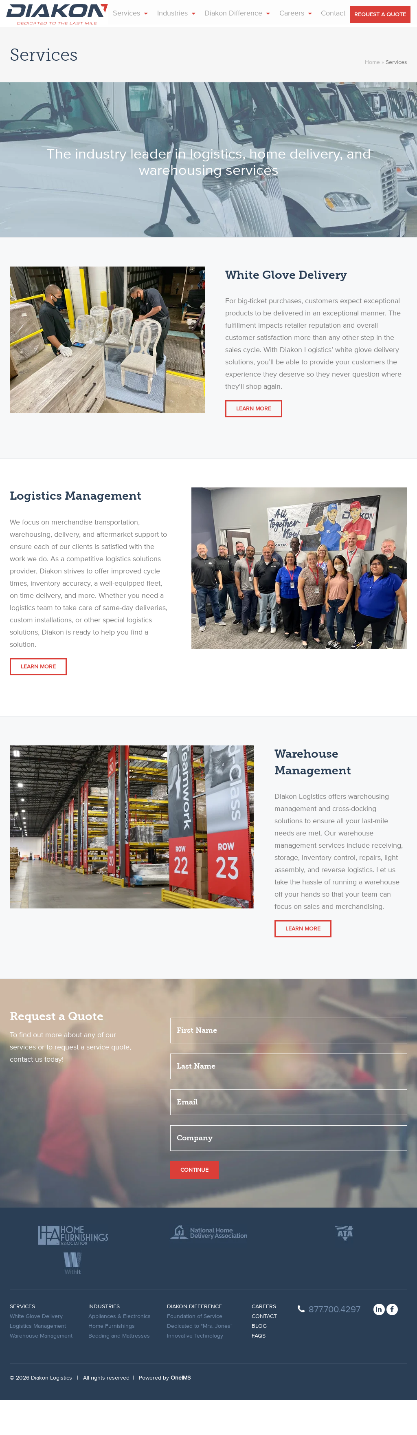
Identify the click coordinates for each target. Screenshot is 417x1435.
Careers (264, 1342)
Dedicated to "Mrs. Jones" (200, 1361)
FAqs (259, 1371)
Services (22, 1342)
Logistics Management (38, 1361)
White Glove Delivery (36, 1351)
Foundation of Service (194, 1351)
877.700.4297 (329, 1344)
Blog (259, 1361)
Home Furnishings (111, 1361)
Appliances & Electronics (119, 1351)
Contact (264, 1351)
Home (372, 97)
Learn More (253, 444)
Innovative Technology (195, 1371)
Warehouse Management (41, 1371)
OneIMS (181, 1413)
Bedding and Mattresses (119, 1371)
